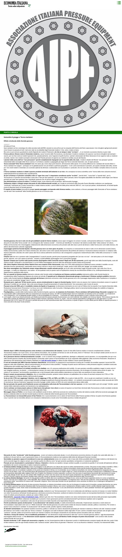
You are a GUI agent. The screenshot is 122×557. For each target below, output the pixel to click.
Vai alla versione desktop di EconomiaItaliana (16, 546)
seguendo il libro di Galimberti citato (26, 497)
